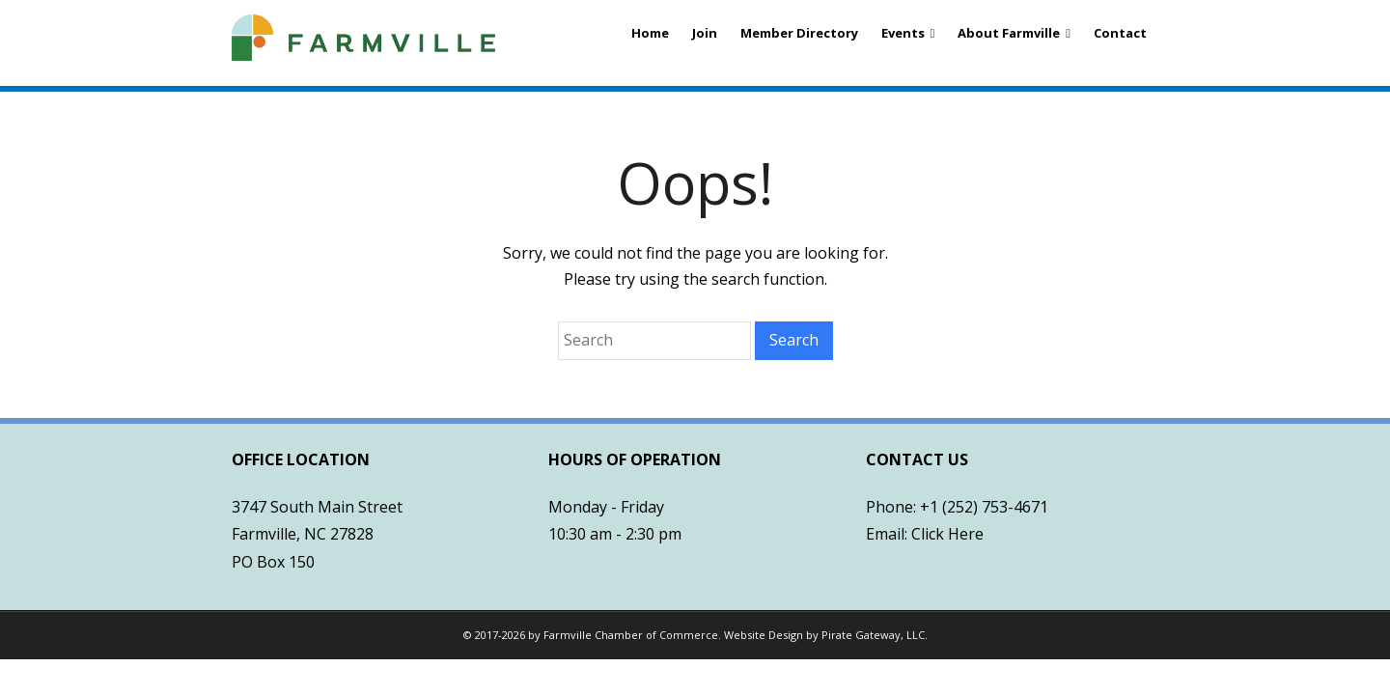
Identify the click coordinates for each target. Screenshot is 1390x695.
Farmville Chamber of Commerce (630, 634)
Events (903, 33)
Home (650, 33)
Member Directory (799, 33)
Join (704, 33)
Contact (1120, 33)
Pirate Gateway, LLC (873, 634)
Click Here (947, 533)
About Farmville (1009, 33)
